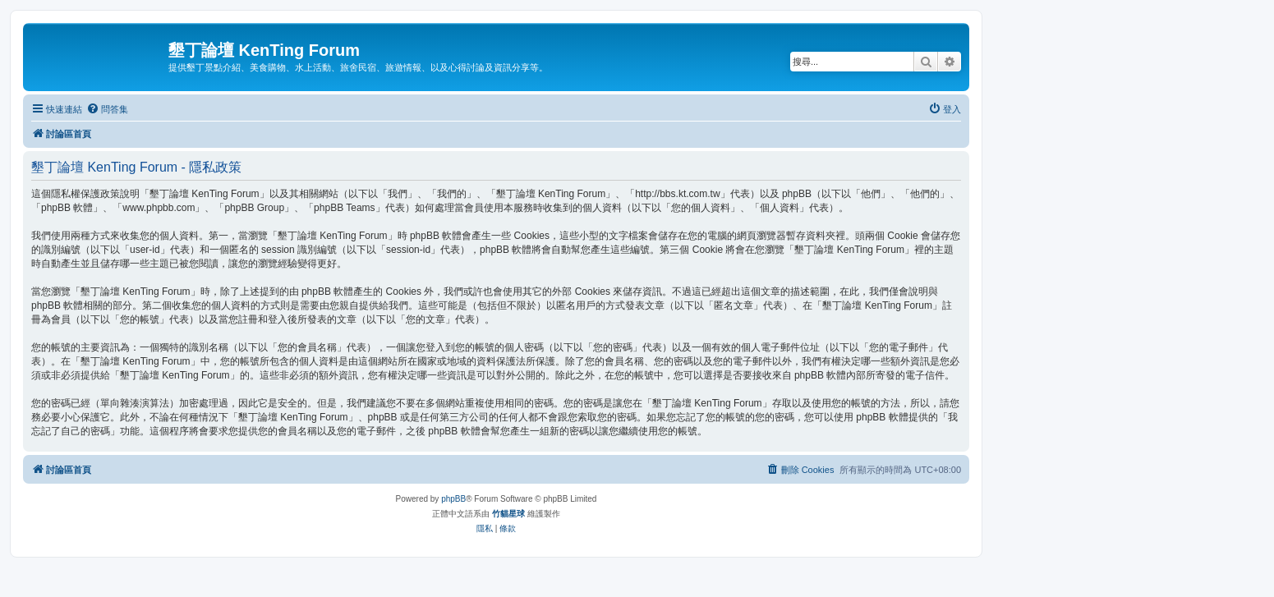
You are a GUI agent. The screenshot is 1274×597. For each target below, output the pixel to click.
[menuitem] (107, 109)
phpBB (453, 498)
